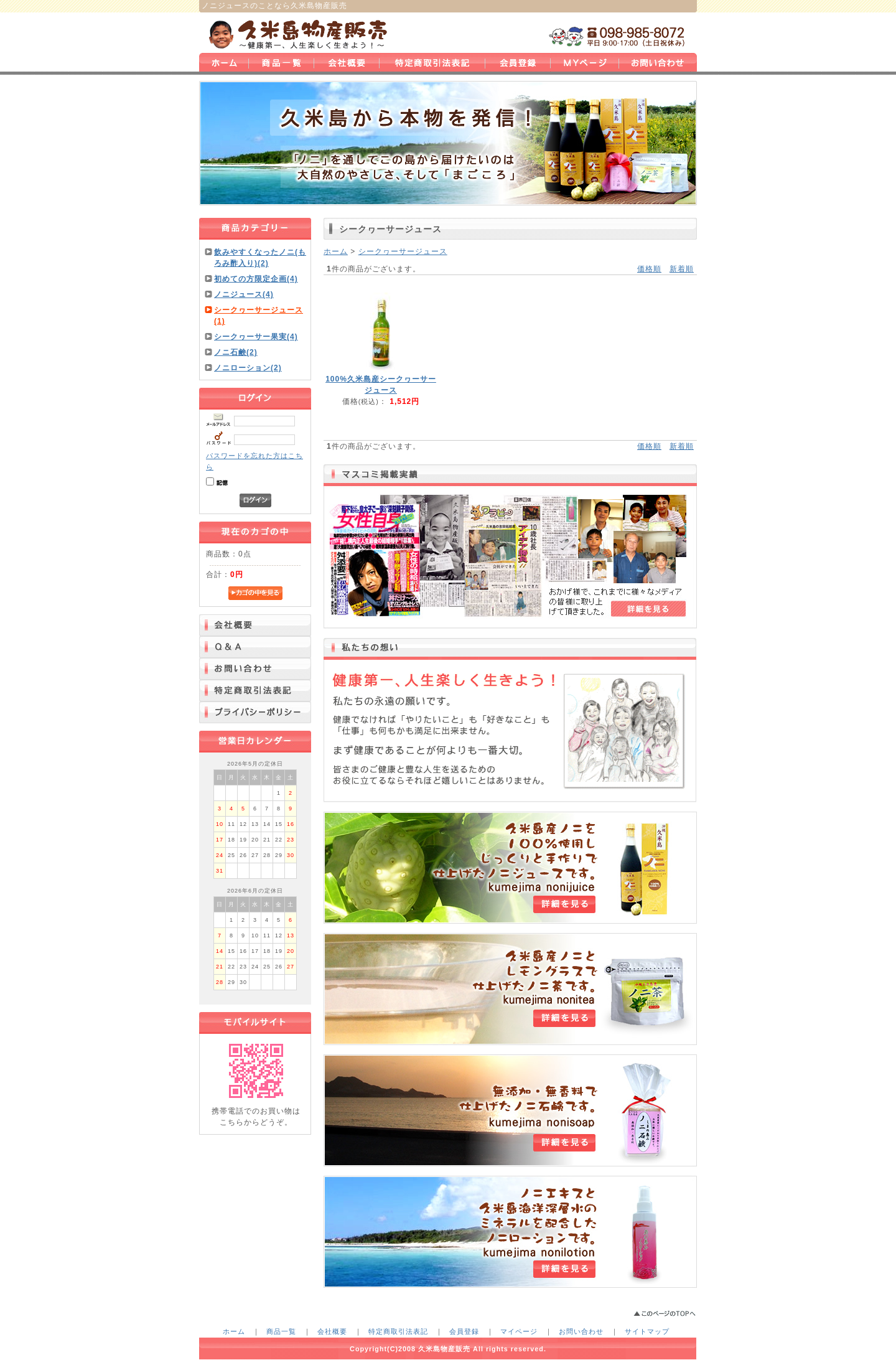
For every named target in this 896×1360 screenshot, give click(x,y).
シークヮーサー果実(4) (256, 336)
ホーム (336, 251)
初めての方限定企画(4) (256, 278)
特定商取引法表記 (398, 1331)
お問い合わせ (581, 1331)
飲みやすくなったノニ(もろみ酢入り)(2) (260, 258)
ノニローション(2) (248, 367)
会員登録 (464, 1331)
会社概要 (332, 1331)
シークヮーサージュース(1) (258, 316)
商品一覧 (281, 1331)
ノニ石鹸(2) (236, 352)
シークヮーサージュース (402, 251)
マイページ (519, 1331)
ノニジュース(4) (244, 294)
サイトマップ (647, 1331)
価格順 (649, 269)
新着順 (682, 269)
